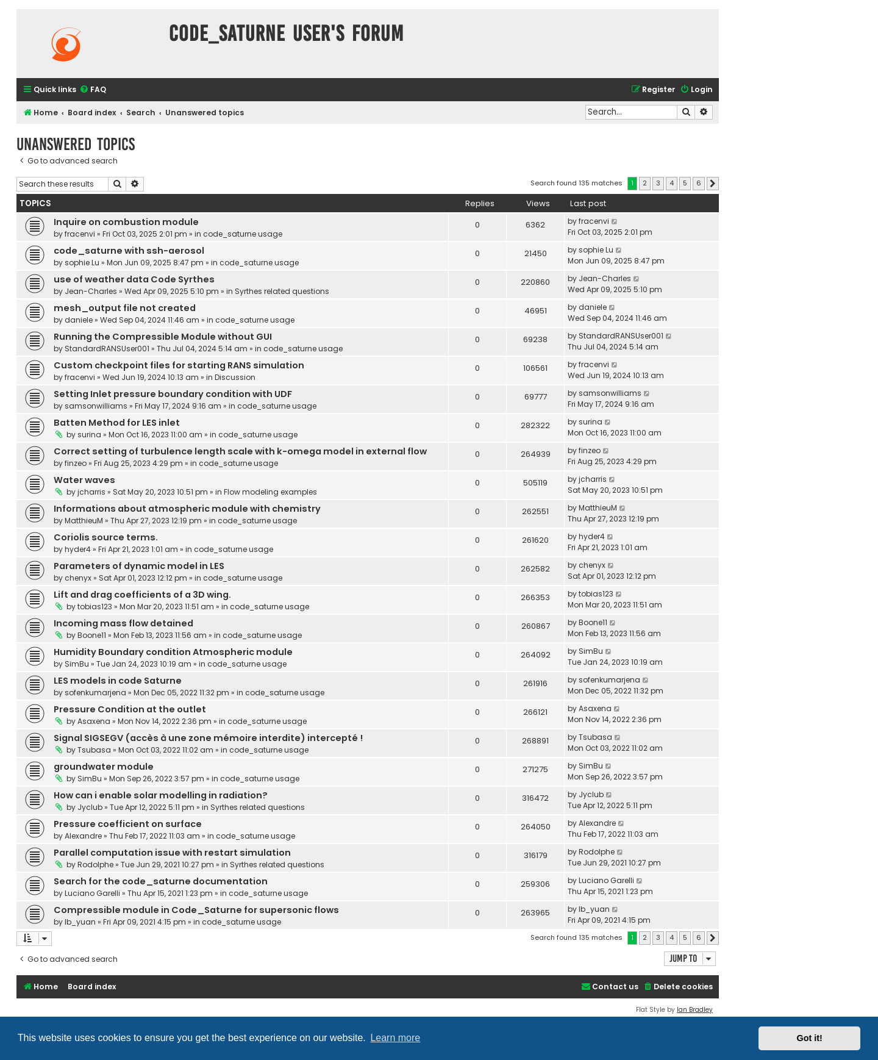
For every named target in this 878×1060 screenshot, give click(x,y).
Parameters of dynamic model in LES (139, 566)
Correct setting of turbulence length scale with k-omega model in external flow (240, 451)
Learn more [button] (395, 1038)
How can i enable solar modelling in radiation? (161, 795)
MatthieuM (84, 520)
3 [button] (658, 183)
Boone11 (91, 635)
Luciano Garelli (92, 893)
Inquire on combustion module (126, 222)
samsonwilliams (96, 406)
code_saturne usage (242, 234)
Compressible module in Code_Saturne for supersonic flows (196, 910)
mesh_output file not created (125, 308)
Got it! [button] (810, 1038)
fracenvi (80, 234)
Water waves (84, 480)
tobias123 (94, 606)
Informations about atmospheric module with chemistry (187, 509)
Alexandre (83, 836)
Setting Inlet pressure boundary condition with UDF (173, 394)
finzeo (76, 463)
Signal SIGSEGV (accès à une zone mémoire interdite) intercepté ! (208, 738)
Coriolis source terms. (106, 537)
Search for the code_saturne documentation (161, 881)
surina (89, 434)
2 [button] (645, 183)
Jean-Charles (91, 291)
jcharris (91, 492)
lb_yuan (80, 922)
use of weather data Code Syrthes (134, 279)
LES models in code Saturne (118, 681)
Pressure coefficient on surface (128, 824)
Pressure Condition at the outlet (130, 709)
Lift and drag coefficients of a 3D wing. (142, 595)
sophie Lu (82, 262)
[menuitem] (92, 90)
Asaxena (93, 721)
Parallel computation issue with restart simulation (172, 853)
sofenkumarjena (95, 692)
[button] (713, 183)
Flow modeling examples (270, 492)
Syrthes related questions (282, 291)
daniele (79, 320)
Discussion (235, 377)
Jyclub (89, 807)
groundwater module (104, 767)
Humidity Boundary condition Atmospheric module (173, 652)
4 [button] (671, 183)
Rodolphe (95, 864)
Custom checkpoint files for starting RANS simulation (179, 365)
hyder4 (78, 549)
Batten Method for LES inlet (117, 423)
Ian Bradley (695, 1009)
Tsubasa (94, 750)
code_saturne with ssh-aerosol (129, 251)
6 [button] (698, 183)
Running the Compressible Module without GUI (163, 337)
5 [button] (685, 183)
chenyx (78, 578)
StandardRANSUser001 (107, 348)
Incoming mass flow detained (123, 623)
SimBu (77, 664)
